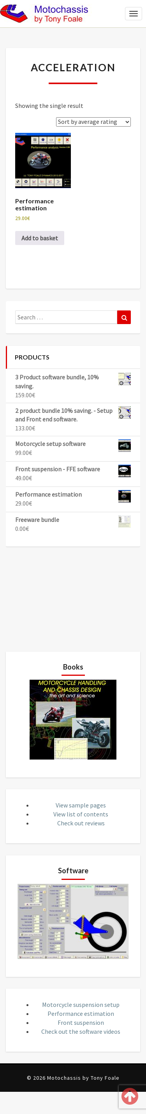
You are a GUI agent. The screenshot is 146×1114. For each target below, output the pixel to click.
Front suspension (81, 1022)
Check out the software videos (80, 1031)
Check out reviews (81, 823)
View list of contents (80, 814)
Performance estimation (80, 1013)
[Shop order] (93, 122)
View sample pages (81, 805)
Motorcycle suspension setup (81, 1004)
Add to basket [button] (39, 238)
